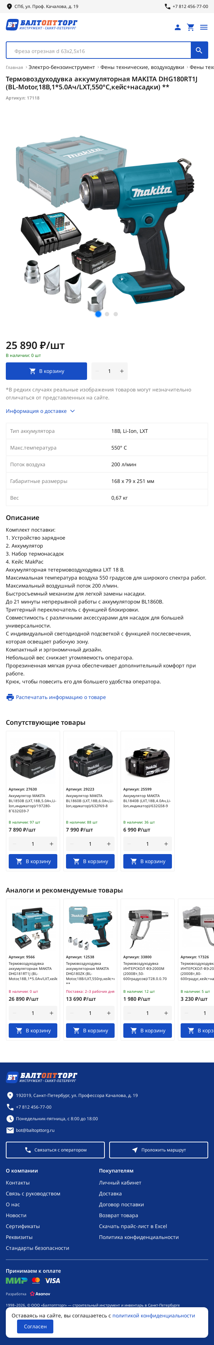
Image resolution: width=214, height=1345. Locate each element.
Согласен (35, 1326)
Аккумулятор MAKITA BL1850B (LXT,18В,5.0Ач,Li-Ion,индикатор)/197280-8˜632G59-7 (32, 803)
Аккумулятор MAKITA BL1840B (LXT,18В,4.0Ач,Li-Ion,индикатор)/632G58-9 (147, 800)
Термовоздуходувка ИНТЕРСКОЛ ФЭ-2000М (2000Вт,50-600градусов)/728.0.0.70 (145, 971)
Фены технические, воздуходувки (142, 67)
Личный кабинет (120, 1182)
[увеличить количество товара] (122, 371)
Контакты (18, 1182)
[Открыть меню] (203, 27)
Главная (14, 67)
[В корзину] (33, 861)
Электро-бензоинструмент (62, 67)
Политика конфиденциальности (139, 1237)
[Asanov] (40, 1293)
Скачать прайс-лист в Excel (133, 1226)
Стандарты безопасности (37, 1247)
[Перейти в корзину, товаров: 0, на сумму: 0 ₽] (190, 27)
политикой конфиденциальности (153, 1315)
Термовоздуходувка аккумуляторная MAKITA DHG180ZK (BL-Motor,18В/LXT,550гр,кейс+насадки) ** (90, 973)
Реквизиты (19, 1237)
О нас (13, 1204)
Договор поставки (121, 1204)
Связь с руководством (33, 1193)
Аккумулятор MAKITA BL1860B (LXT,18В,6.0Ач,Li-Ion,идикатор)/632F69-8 (90, 800)
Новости (16, 1215)
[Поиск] (199, 50)
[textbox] (102, 51)
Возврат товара (118, 1215)
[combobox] (107, 50)
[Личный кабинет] (177, 27)
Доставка (110, 1193)
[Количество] (109, 371)
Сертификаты (23, 1226)
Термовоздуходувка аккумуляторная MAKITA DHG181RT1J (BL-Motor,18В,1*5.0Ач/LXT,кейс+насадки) (33, 971)
